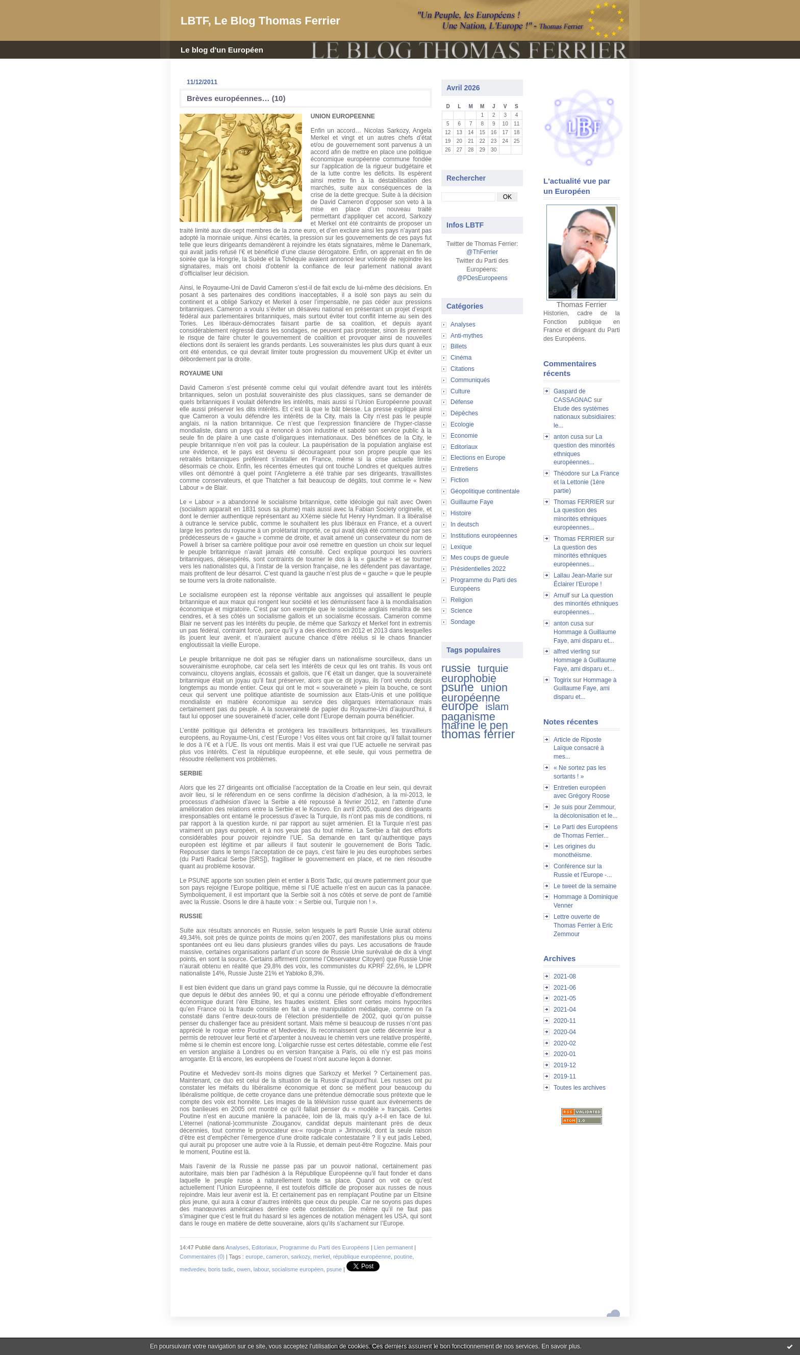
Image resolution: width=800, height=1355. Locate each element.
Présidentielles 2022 (478, 568)
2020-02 (565, 1043)
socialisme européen (297, 1269)
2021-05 (565, 998)
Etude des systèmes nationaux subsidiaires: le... (585, 417)
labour (261, 1269)
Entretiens (464, 468)
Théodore (567, 473)
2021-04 (565, 1009)
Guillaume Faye (472, 502)
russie (456, 668)
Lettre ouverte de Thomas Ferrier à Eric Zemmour (583, 925)
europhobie (468, 678)
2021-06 (565, 987)
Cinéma (461, 357)
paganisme (468, 716)
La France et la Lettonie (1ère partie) (586, 482)
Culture (460, 391)
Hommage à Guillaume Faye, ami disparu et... (585, 688)
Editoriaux (464, 446)
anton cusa (569, 436)
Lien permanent (393, 1247)
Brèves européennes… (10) (236, 98)
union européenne (474, 692)
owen (243, 1269)
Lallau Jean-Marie (578, 575)
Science (461, 610)
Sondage (463, 621)
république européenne (362, 1256)
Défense (462, 402)
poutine (403, 1256)
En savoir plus (560, 1346)
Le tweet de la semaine (585, 886)
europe (460, 706)
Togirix (562, 680)
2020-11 (565, 1020)
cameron (277, 1256)
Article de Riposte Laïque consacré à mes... (579, 748)
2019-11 (565, 1076)
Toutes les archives (580, 1087)
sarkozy (300, 1256)
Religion (461, 600)
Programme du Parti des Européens (324, 1247)
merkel (321, 1256)
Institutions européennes (484, 535)
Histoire (461, 513)
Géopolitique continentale (485, 491)
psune (457, 687)
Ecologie (462, 424)
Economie (464, 435)
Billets (459, 346)
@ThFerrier (482, 252)
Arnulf (561, 595)
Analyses (463, 324)
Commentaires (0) (202, 1256)
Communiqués (470, 380)
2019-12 (565, 1065)
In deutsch (465, 524)
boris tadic (221, 1269)
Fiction (459, 480)
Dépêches (464, 413)
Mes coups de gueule (480, 557)
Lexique (461, 546)
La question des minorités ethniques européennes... (580, 519)
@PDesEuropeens (482, 278)
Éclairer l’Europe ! (578, 584)
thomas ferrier (478, 734)
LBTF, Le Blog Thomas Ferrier (260, 20)
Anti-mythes (467, 335)
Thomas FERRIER (579, 502)
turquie (493, 668)
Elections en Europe (478, 457)
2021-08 (565, 976)
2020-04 (565, 1032)
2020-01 (565, 1054)
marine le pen (474, 725)
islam (497, 706)
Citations (462, 368)
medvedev (192, 1269)
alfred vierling (572, 651)
